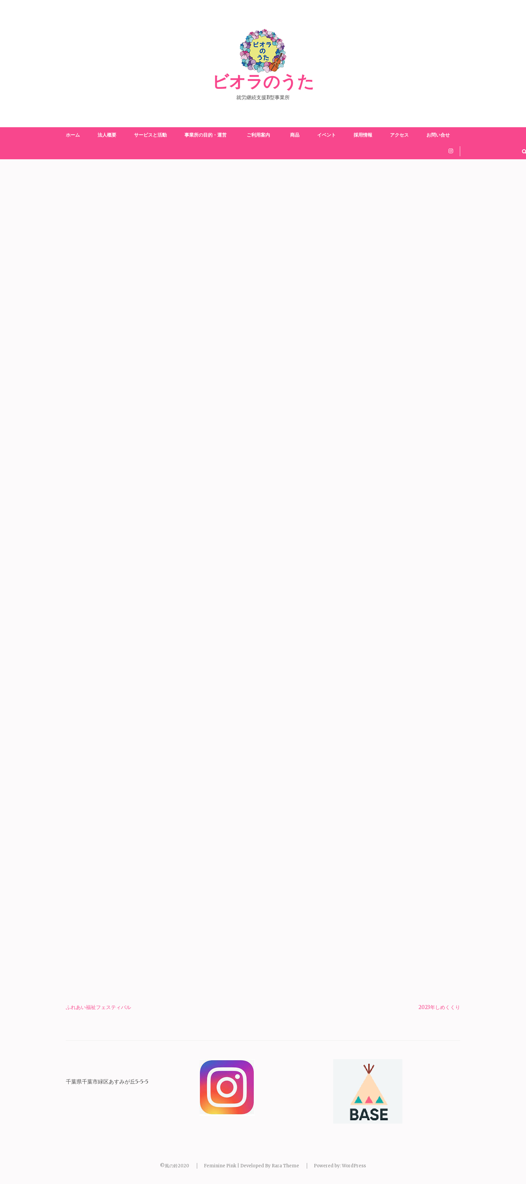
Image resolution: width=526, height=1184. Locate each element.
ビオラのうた (263, 82)
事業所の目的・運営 (205, 135)
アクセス (399, 135)
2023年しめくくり (439, 1007)
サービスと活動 (150, 135)
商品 (294, 135)
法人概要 (107, 135)
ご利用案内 (259, 135)
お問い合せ (438, 135)
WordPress (354, 1166)
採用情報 (363, 135)
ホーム (73, 135)
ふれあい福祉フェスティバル (98, 1007)
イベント (326, 135)
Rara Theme (285, 1166)
